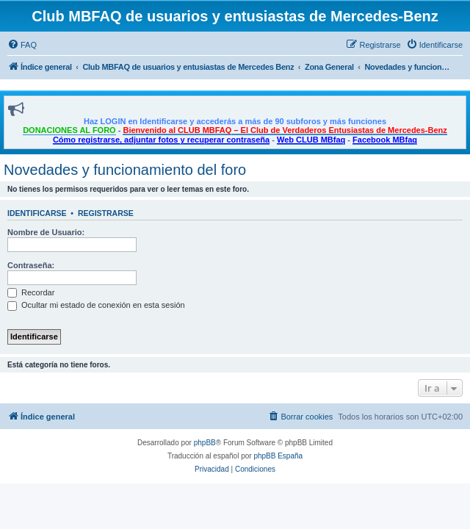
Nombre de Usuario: (45, 232)
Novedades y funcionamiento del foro (125, 170)
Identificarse (37, 213)
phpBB (205, 443)
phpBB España (278, 456)
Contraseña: (30, 265)
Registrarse (106, 213)
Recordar (30, 292)
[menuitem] (22, 45)
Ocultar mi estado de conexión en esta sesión (96, 305)
